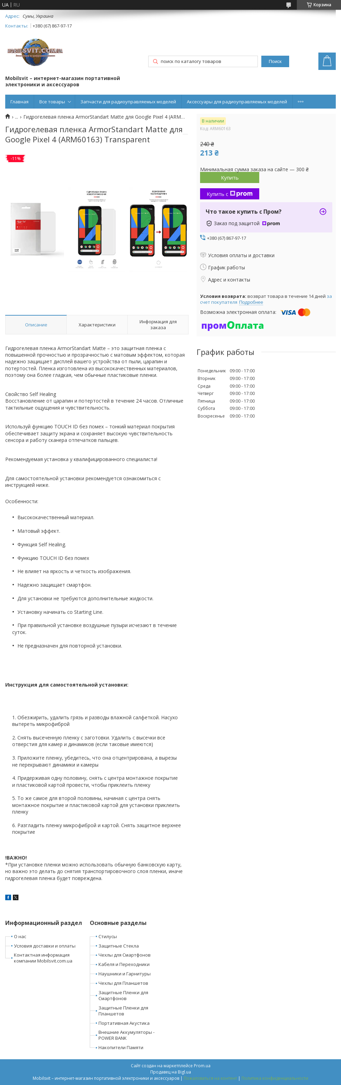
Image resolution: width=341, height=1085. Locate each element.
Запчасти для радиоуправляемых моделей (128, 101)
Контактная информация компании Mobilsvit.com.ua (43, 958)
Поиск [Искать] (275, 61)
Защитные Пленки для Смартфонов (123, 995)
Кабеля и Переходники (124, 964)
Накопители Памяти (120, 1047)
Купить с (230, 193)
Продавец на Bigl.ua (170, 1072)
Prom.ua (202, 1066)
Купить (230, 177)
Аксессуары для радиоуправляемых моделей (237, 101)
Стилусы (107, 936)
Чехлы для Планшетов (123, 983)
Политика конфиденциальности (274, 1078)
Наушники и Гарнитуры (124, 974)
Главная (19, 101)
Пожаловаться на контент (210, 1078)
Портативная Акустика (124, 1023)
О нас (20, 936)
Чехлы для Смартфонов (124, 955)
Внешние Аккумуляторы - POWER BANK (126, 1035)
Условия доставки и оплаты (45, 946)
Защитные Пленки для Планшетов (123, 1011)
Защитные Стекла (118, 946)
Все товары (52, 101)
